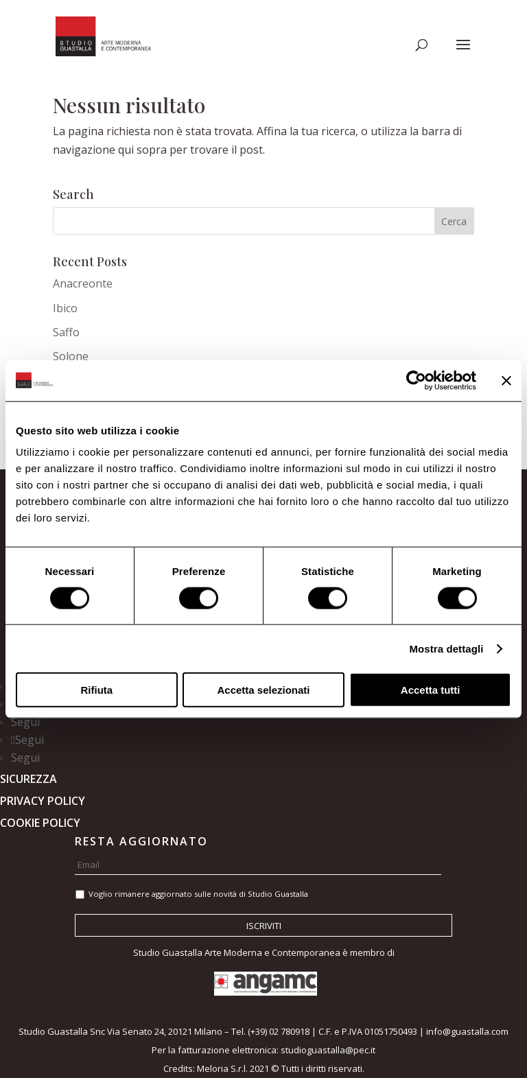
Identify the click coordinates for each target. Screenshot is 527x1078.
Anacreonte (83, 283)
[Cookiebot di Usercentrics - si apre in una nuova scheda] (416, 380)
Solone (71, 356)
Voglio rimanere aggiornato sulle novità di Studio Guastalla (198, 894)
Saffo (66, 332)
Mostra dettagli (446, 648)
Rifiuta (96, 690)
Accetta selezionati (263, 690)
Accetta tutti (430, 690)
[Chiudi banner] (506, 380)
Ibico (65, 308)
